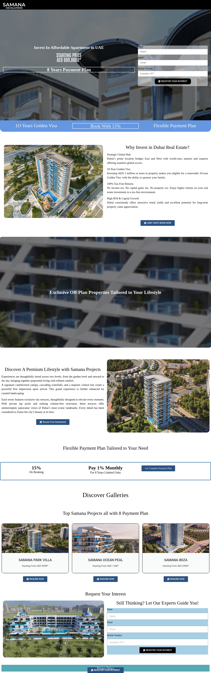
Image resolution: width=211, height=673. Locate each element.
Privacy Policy (105, 668)
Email (140, 57)
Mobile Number (145, 68)
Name (140, 47)
